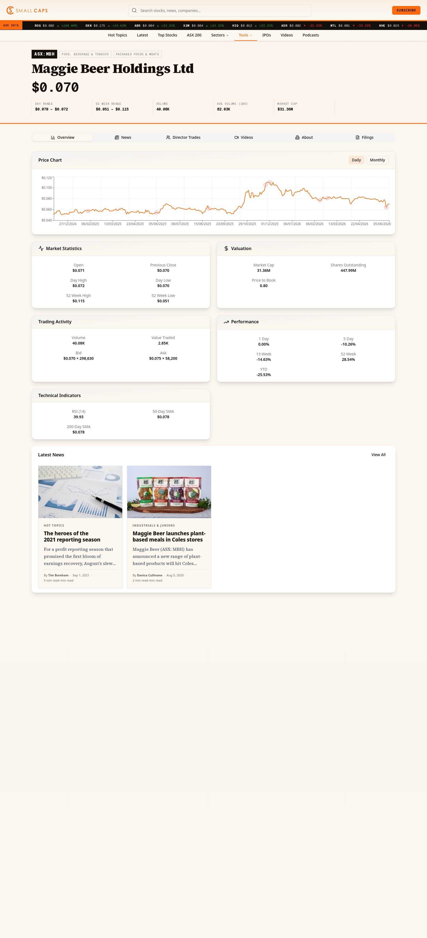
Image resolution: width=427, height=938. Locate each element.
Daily (356, 159)
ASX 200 (194, 35)
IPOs (267, 35)
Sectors (220, 35)
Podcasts (311, 35)
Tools (246, 35)
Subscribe (406, 10)
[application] (213, 203)
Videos (287, 35)
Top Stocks (167, 35)
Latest (142, 35)
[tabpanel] (213, 372)
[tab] (62, 137)
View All (378, 454)
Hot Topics (117, 35)
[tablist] (213, 137)
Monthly (377, 159)
